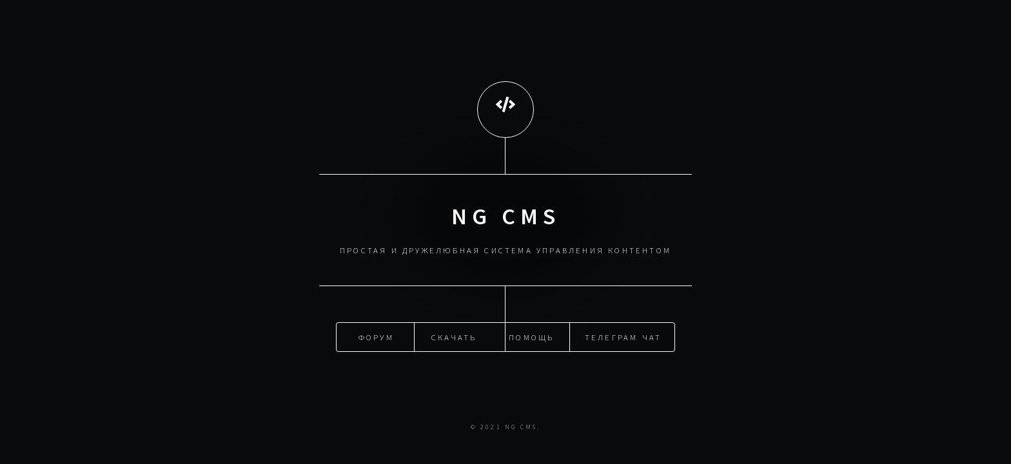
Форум (376, 336)
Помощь (531, 336)
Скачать (453, 336)
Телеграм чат (623, 336)
